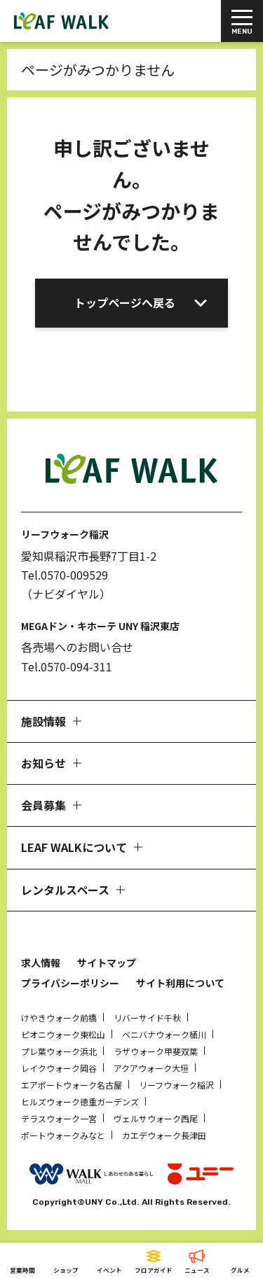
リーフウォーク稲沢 (176, 1085)
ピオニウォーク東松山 (63, 1034)
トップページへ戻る (124, 302)
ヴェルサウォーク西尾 (156, 1118)
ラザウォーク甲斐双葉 (156, 1051)
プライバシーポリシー (70, 983)
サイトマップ (106, 963)
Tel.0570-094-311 (66, 666)
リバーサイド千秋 (147, 1017)
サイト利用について (180, 983)
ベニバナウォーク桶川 (164, 1034)
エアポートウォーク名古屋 (71, 1085)
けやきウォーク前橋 (59, 1017)
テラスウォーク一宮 (59, 1118)
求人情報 (40, 963)
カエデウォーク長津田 (164, 1135)
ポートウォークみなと (63, 1135)
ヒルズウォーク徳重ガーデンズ (80, 1101)
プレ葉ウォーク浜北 (59, 1051)
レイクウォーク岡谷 (59, 1068)
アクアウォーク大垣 (151, 1068)
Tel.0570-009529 (64, 574)
